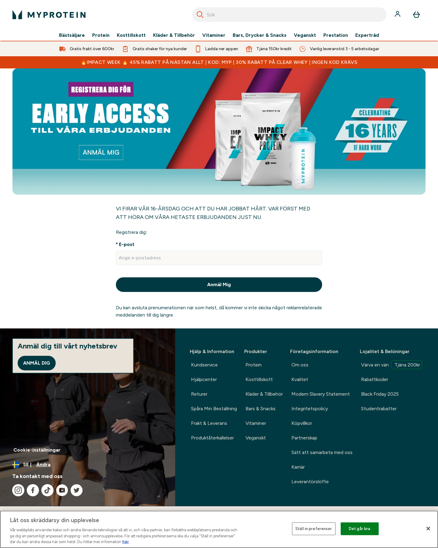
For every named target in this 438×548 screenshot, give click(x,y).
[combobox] (289, 14)
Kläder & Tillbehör (174, 35)
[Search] (200, 14)
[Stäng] (428, 528)
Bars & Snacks (260, 408)
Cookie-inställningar (37, 450)
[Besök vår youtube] (62, 490)
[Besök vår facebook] (33, 490)
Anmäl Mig (219, 284)
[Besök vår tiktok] (47, 490)
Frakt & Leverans (209, 423)
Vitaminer (213, 35)
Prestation (335, 35)
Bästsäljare (72, 35)
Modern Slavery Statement (320, 394)
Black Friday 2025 (380, 394)
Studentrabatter (379, 408)
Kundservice (204, 365)
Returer (199, 394)
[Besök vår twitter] (77, 490)
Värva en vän (391, 364)
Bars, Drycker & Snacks (260, 35)
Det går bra (359, 528)
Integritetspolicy (309, 408)
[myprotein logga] (48, 14)
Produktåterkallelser (212, 438)
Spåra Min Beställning (214, 408)
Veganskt (305, 35)
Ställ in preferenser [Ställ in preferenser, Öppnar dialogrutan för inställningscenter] (313, 528)
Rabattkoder (374, 379)
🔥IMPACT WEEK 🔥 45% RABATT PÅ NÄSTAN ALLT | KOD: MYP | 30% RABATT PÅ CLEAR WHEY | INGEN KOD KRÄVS (219, 62)
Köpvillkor (301, 423)
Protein (100, 35)
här (125, 541)
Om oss (299, 365)
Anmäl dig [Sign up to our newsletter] (36, 363)
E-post (126, 244)
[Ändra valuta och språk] (87, 464)
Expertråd (367, 35)
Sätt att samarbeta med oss (322, 452)
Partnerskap (304, 438)
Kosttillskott (131, 35)
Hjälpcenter (204, 379)
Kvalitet (299, 379)
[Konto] (398, 14)
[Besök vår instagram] (18, 490)
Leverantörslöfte (310, 481)
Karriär (298, 467)
